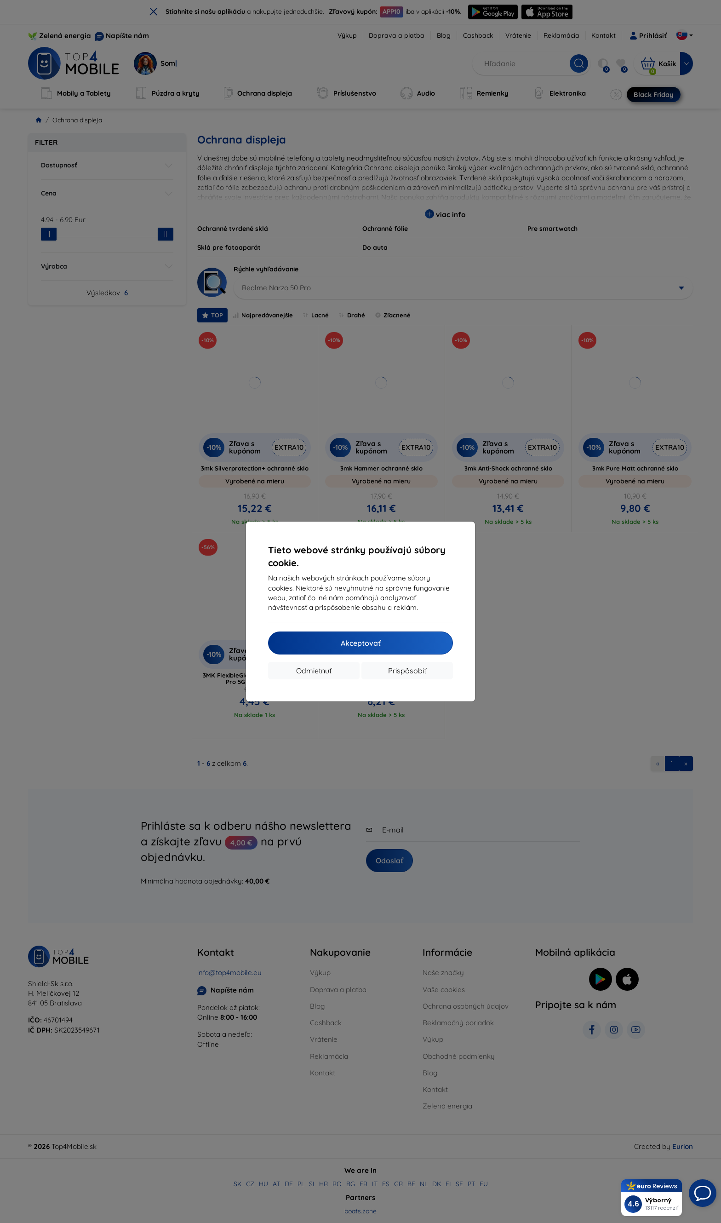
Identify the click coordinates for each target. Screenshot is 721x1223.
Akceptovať (361, 643)
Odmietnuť (314, 670)
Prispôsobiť (407, 670)
